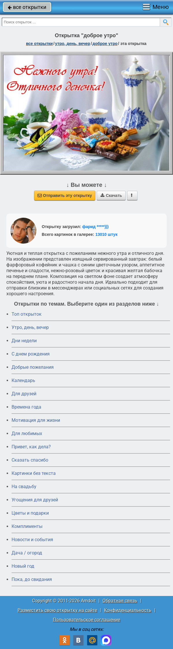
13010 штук (106, 234)
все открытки (27, 7)
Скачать (111, 195)
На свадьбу (24, 486)
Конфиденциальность (127, 610)
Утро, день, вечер (30, 327)
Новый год (23, 566)
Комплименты (27, 526)
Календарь (23, 380)
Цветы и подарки (30, 513)
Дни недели (24, 340)
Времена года (26, 407)
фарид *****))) (95, 226)
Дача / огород (27, 553)
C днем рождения (31, 354)
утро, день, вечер (72, 43)
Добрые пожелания (33, 367)
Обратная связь (120, 600)
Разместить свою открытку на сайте (57, 610)
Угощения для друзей (35, 500)
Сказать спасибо (30, 460)
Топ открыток (27, 314)
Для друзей (24, 393)
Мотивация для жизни (36, 420)
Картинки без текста (34, 473)
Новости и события (32, 539)
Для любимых (27, 433)
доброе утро (105, 43)
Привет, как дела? (31, 446)
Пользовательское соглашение (86, 619)
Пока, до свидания (32, 579)
